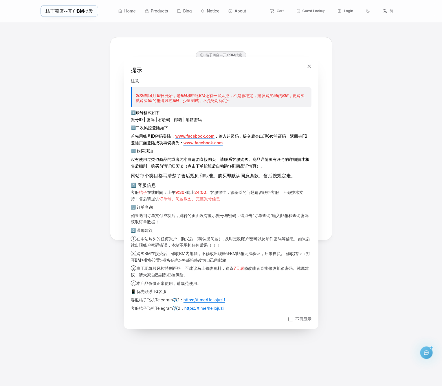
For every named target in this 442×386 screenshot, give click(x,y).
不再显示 (303, 318)
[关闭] (309, 66)
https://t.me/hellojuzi (204, 308)
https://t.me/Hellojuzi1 (204, 299)
